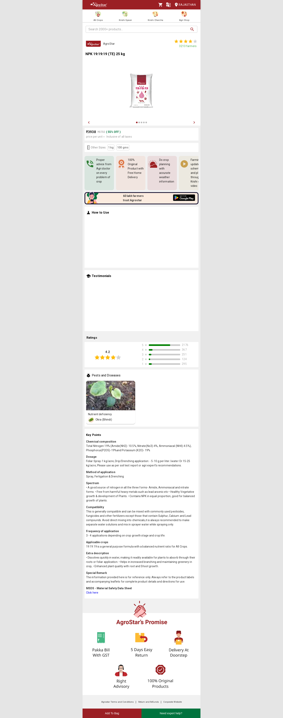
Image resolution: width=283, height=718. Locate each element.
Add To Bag (112, 713)
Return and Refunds (148, 702)
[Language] (168, 5)
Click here (92, 592)
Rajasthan (184, 4)
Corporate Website (172, 702)
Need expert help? (171, 713)
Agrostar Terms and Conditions (117, 702)
